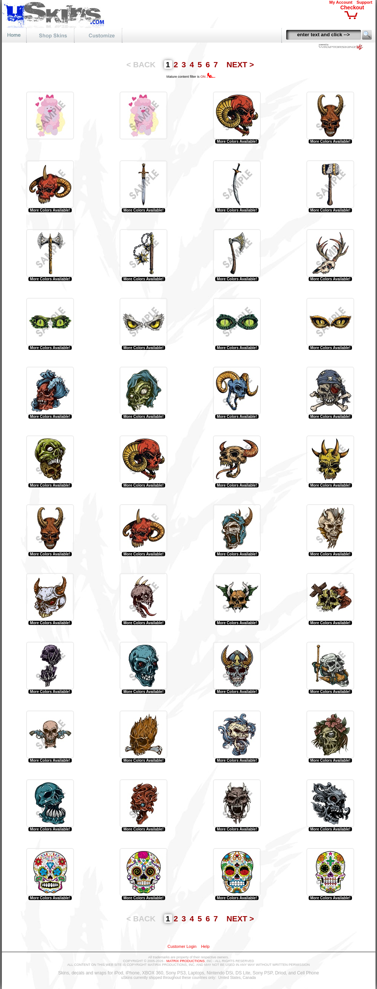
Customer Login (182, 946)
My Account (340, 2)
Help (205, 946)
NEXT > (240, 64)
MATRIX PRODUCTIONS (185, 961)
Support (364, 2)
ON (208, 76)
